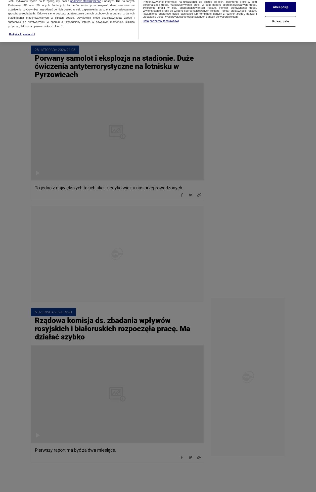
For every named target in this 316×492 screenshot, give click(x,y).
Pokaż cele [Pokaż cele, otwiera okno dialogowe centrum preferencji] (280, 9)
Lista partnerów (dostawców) (161, 8)
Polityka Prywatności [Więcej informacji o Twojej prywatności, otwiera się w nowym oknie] (22, 22)
